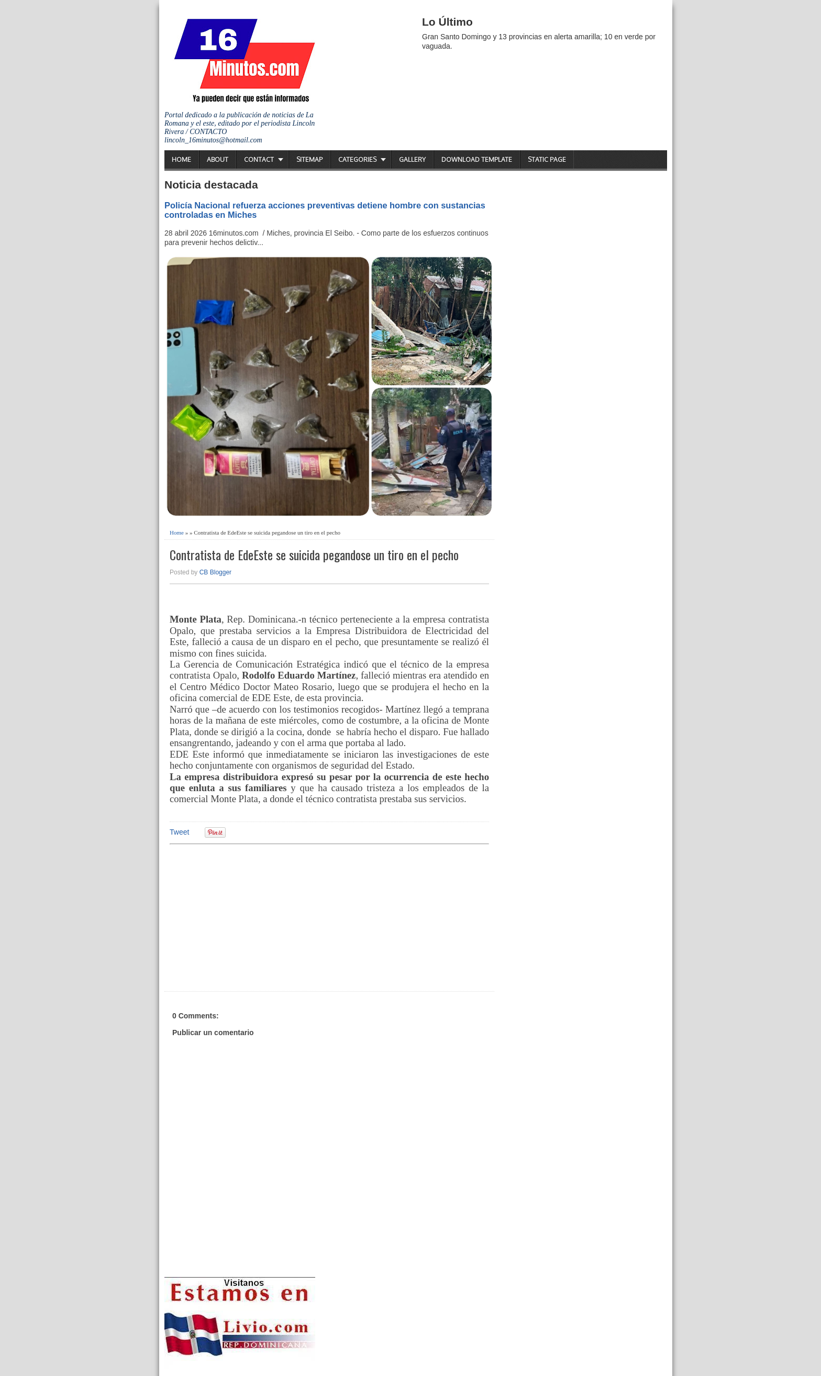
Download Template (476, 159)
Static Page (547, 159)
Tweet (179, 832)
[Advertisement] (250, 916)
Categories (357, 159)
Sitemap (309, 159)
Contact (259, 159)
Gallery (412, 159)
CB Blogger (215, 572)
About (217, 159)
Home (181, 159)
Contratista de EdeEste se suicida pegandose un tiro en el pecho (314, 554)
